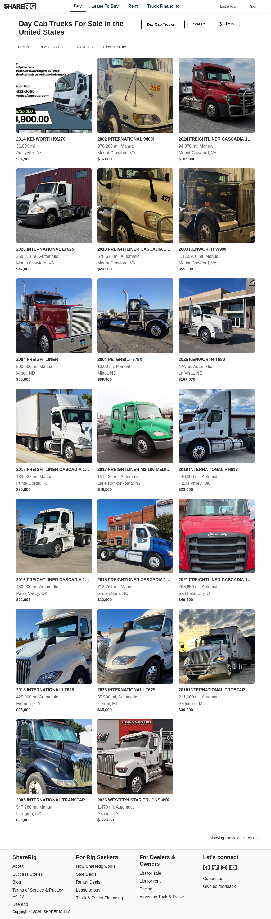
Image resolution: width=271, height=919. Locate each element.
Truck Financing (163, 6)
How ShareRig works (95, 866)
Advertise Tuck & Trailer (161, 897)
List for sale (150, 873)
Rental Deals (88, 882)
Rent (133, 6)
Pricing (145, 889)
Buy (78, 6)
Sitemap (20, 904)
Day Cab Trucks (161, 24)
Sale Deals (86, 874)
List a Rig (228, 6)
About (18, 866)
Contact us (213, 878)
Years (197, 24)
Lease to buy (88, 890)
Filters (226, 24)
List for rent (150, 881)
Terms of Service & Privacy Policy (37, 893)
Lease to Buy (105, 6)
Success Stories (27, 874)
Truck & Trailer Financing (99, 898)
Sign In (255, 6)
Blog (16, 882)
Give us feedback (219, 886)
